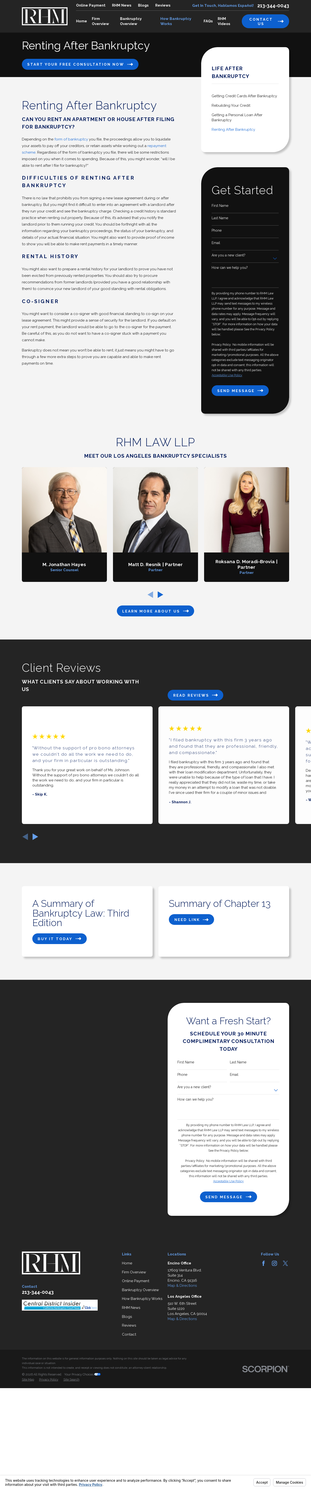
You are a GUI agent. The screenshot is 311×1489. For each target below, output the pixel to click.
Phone (217, 230)
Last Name (220, 218)
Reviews (163, 5)
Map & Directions (182, 1359)
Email (216, 243)
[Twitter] (285, 1336)
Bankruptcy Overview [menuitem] (131, 21)
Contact (129, 1407)
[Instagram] (274, 1336)
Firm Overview (134, 1345)
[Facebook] (263, 1336)
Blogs (143, 5)
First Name (220, 206)
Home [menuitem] (81, 21)
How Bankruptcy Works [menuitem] (175, 21)
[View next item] (35, 836)
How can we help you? (230, 268)
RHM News (121, 5)
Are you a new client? (228, 255)
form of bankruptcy (71, 139)
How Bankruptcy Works (142, 1372)
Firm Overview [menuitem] (100, 21)
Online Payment (90, 5)
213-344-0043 (273, 5)
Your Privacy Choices (82, 1448)
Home (127, 1336)
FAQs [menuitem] (208, 21)
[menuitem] (245, 96)
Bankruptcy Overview (140, 1363)
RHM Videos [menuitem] (224, 21)
